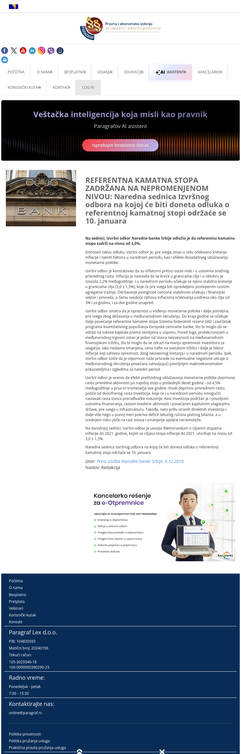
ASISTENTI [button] (170, 72)
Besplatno (74, 72)
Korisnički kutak (22, 615)
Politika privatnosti (25, 734)
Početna (16, 72)
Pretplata (17, 601)
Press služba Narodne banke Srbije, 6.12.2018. (140, 461)
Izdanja (105, 72)
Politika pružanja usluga (29, 741)
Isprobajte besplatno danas (120, 145)
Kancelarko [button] (209, 72)
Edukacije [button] (133, 72)
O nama (44, 72)
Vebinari (16, 608)
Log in (88, 87)
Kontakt (15, 621)
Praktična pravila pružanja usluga (37, 747)
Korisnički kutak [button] (24, 87)
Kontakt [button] (61, 87)
